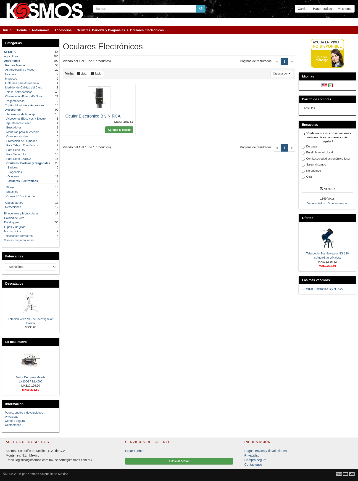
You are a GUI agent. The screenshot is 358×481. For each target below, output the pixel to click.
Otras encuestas (337, 203)
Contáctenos (13, 425)
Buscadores (14, 127)
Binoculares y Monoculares (21, 213)
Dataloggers (12, 222)
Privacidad (11, 416)
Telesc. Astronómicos (18, 92)
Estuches (12, 191)
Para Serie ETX (16, 154)
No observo (311, 171)
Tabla (96, 73)
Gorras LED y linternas (20, 196)
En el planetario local (317, 153)
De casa (309, 147)
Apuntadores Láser (18, 123)
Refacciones (13, 207)
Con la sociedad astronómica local (326, 159)
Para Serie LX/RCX (18, 158)
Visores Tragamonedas (19, 240)
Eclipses (10, 74)
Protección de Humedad (21, 141)
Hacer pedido (322, 9)
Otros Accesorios (17, 136)
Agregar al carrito (119, 129)
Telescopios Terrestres (18, 236)
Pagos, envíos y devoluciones (24, 412)
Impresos (11, 78)
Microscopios (12, 231)
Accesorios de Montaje (20, 114)
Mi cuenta (345, 9)
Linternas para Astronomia (22, 83)
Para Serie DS (15, 150)
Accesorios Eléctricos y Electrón (26, 118)
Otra (307, 177)
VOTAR (327, 189)
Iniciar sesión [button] (179, 461)
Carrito (302, 9)
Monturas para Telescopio (22, 132)
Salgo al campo (314, 165)
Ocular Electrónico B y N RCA (93, 116)
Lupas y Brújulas (14, 227)
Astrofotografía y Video (19, 69)
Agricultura (11, 56)
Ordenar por (281, 73)
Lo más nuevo (16, 342)
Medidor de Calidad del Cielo (23, 87)
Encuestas (310, 124)
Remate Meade (15, 65)
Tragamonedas (14, 101)
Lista (82, 73)
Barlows (13, 167)
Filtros (10, 187)
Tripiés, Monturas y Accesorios (24, 105)
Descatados (14, 283)
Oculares (13, 176)
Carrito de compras (316, 99)
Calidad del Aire (14, 218)
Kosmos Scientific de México (47, 474)
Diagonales (15, 172)
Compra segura (15, 420)
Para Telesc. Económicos (22, 145)
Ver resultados (316, 203)
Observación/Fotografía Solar (24, 96)
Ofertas (307, 218)
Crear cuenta (134, 451)
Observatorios (14, 202)
